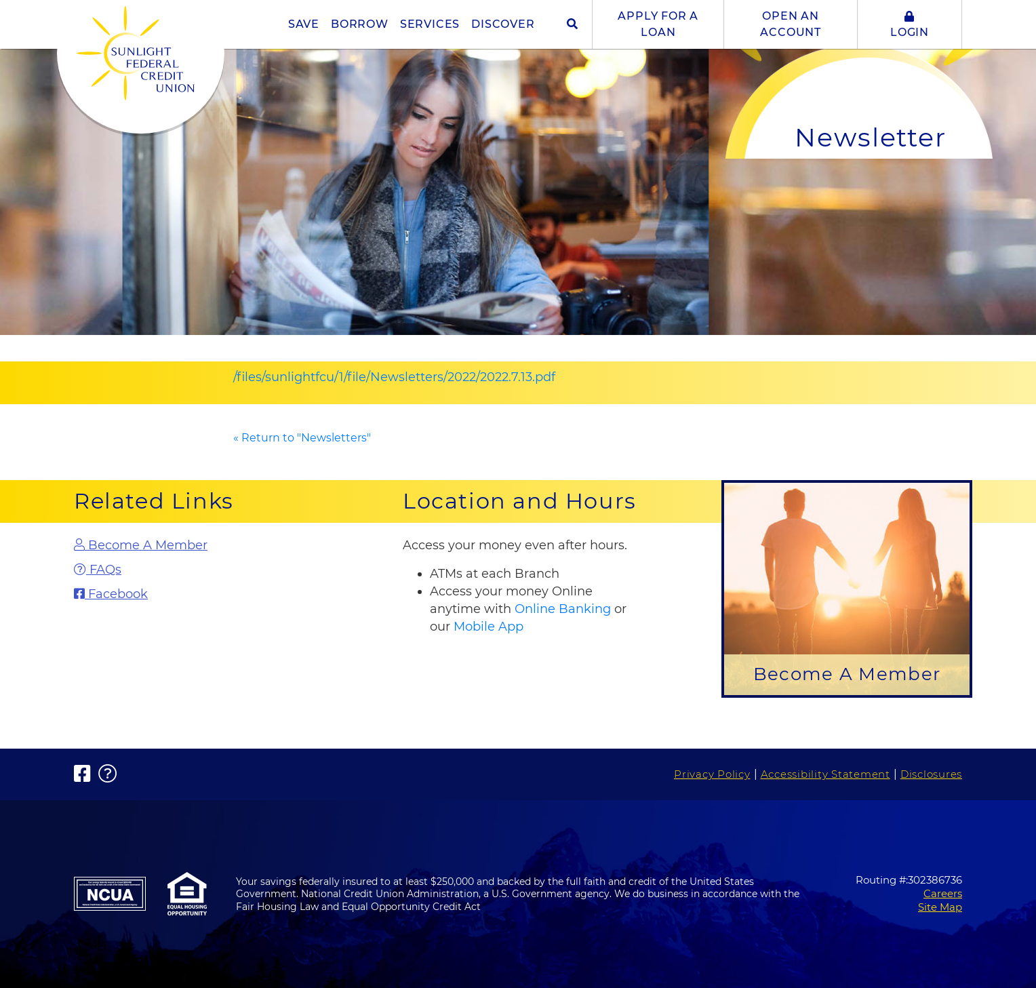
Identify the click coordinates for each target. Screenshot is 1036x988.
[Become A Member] (189, 546)
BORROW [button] (359, 24)
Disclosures (931, 774)
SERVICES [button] (430, 24)
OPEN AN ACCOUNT (790, 24)
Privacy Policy (712, 774)
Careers (942, 893)
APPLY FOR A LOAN (658, 24)
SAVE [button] (303, 24)
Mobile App (488, 626)
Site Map (940, 907)
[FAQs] (189, 570)
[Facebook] (189, 595)
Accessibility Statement (825, 774)
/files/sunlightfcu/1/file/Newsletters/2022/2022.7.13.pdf (394, 377)
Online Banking (563, 608)
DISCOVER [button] (502, 24)
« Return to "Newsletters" (302, 437)
